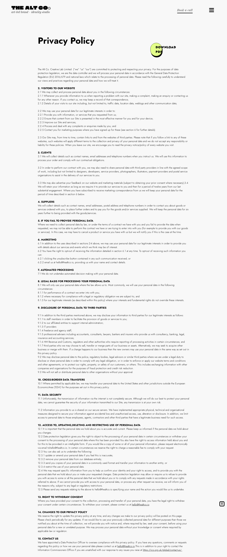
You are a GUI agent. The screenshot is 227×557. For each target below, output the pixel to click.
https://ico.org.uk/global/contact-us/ (162, 550)
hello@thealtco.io (140, 504)
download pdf (159, 49)
